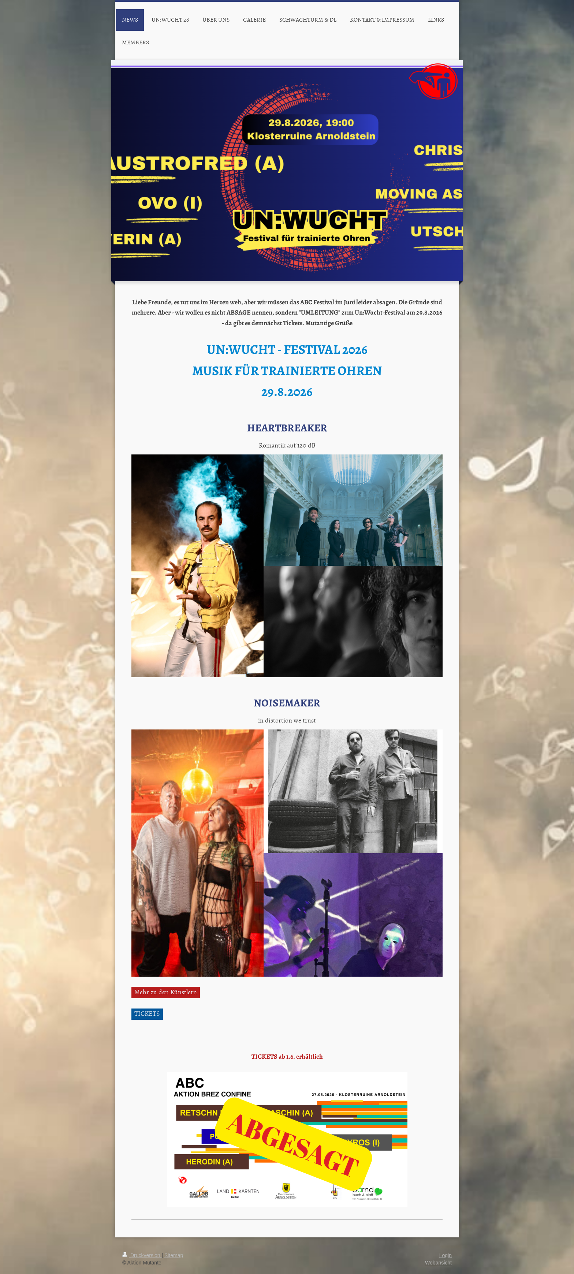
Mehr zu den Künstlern (165, 992)
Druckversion (141, 1255)
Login (445, 1255)
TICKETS (147, 1013)
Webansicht (438, 1263)
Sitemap (173, 1255)
